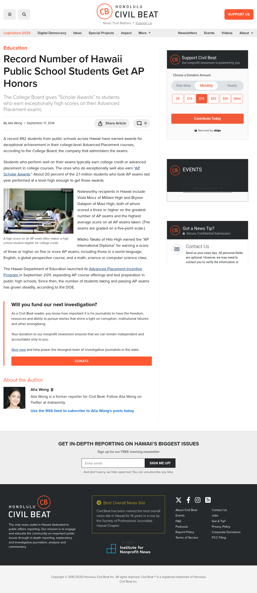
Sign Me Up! (160, 463)
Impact (126, 33)
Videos (227, 33)
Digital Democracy (52, 33)
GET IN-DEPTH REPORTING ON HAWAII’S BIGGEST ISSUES (128, 444)
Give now (18, 349)
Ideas (77, 33)
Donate (82, 360)
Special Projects (101, 33)
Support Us (239, 14)
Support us (143, 23)
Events (209, 33)
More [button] (145, 33)
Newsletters (187, 33)
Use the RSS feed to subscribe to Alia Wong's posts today (82, 411)
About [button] (247, 33)
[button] (9, 14)
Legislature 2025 (17, 33)
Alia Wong (15, 123)
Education (15, 48)
